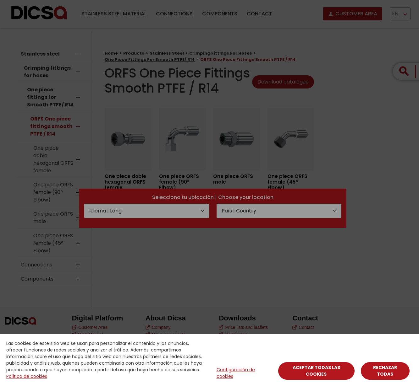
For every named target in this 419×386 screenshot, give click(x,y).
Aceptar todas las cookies (316, 370)
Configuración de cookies (236, 373)
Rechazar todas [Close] (385, 370)
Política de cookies (26, 376)
